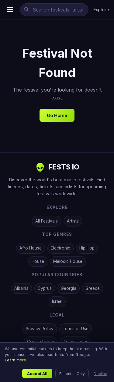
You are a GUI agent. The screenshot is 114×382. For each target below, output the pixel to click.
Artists (73, 221)
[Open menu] (10, 9)
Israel (57, 301)
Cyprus (45, 288)
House (38, 261)
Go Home (57, 115)
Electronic (60, 248)
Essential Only (72, 373)
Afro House (30, 248)
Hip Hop (87, 248)
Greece (92, 288)
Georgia (68, 288)
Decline (100, 373)
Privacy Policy (40, 328)
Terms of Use (75, 328)
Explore (101, 9)
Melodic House (67, 261)
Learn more (15, 360)
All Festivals (46, 221)
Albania (21, 288)
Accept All (37, 373)
